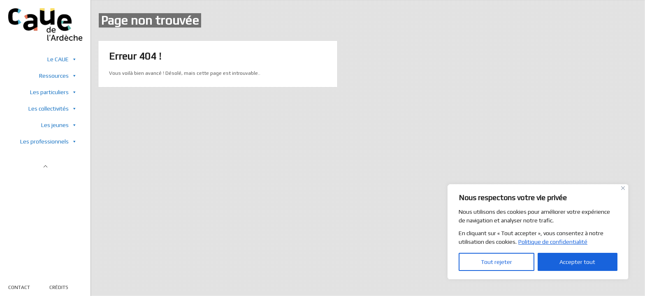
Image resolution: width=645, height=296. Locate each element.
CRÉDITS (58, 287)
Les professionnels (48, 141)
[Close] (623, 188)
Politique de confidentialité (552, 241)
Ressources (58, 75)
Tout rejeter (496, 262)
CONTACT (19, 287)
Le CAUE (62, 59)
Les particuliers (53, 92)
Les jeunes (59, 125)
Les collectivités (52, 108)
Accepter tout (577, 262)
